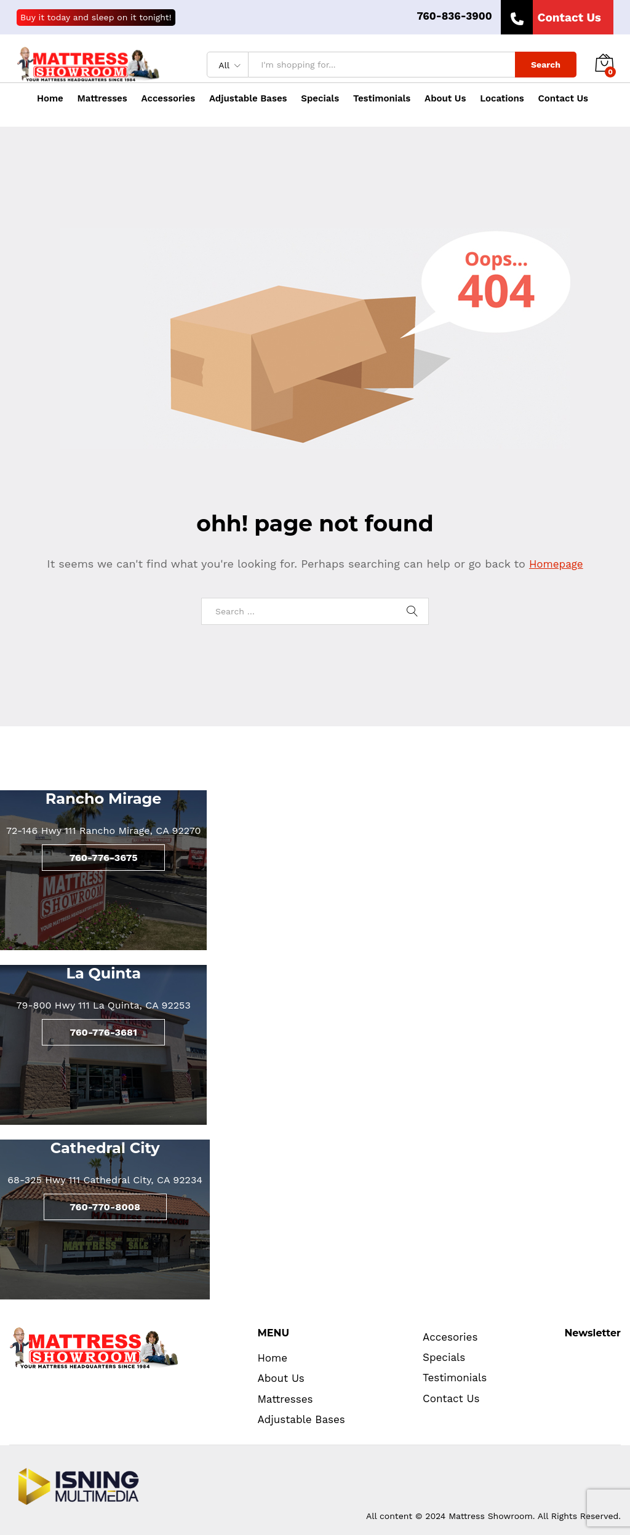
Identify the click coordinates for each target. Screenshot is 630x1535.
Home (50, 98)
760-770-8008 (105, 1207)
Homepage (556, 564)
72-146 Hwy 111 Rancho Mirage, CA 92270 (103, 830)
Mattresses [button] (102, 98)
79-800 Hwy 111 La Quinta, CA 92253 (104, 1005)
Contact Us (563, 98)
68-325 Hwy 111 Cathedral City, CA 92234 (104, 1180)
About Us (445, 98)
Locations (502, 98)
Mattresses (285, 1399)
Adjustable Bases (248, 98)
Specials (320, 98)
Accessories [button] (169, 98)
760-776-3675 (104, 857)
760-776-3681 (103, 1032)
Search (545, 64)
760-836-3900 (454, 16)
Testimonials (381, 98)
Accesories (450, 1337)
